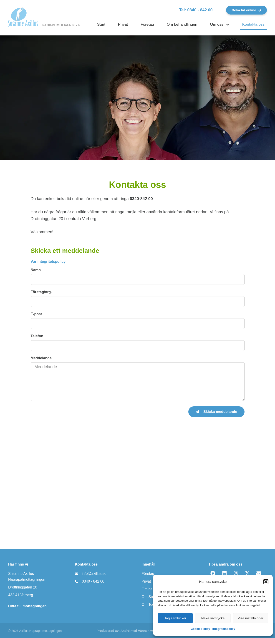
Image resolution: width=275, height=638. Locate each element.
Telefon (37, 336)
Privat (123, 24)
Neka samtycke (213, 618)
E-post (36, 314)
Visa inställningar (250, 618)
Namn (36, 270)
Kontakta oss (253, 24)
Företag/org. (41, 292)
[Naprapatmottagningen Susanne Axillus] (137, 492)
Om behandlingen (182, 24)
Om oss (220, 24)
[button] (266, 581)
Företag (147, 24)
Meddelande (41, 358)
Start (101, 24)
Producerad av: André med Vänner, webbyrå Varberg (136, 631)
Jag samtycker (175, 618)
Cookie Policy (200, 629)
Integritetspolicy (223, 629)
